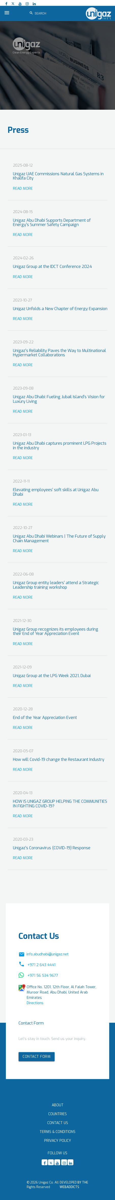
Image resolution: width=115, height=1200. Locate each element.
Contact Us (57, 1123)
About (57, 1105)
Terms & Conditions (57, 1131)
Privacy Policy (57, 1140)
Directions (35, 1003)
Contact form (37, 1056)
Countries (57, 1114)
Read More (23, 188)
